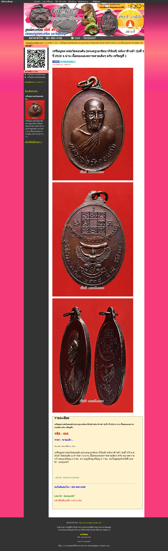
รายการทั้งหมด (47, 1)
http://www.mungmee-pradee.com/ (90, 523)
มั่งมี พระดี (61, 527)
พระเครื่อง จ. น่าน (51, 43)
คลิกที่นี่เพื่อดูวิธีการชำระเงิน (68, 500)
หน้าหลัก (37, 1)
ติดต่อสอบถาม (83, 1)
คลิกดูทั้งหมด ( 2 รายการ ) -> (35, 82)
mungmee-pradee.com (34, 43)
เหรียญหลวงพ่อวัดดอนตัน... (37, 74)
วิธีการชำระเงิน (60, 1)
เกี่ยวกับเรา (72, 1)
